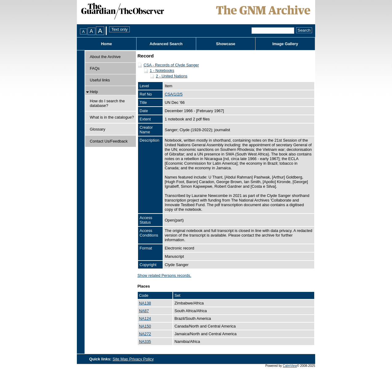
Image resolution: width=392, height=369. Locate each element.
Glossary (97, 129)
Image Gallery (285, 43)
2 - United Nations (171, 76)
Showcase (226, 43)
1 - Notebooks (162, 70)
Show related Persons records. (164, 275)
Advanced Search (165, 43)
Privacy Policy (141, 359)
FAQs (95, 68)
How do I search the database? (107, 103)
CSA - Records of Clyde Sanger (171, 65)
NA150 (145, 326)
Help (94, 91)
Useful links (100, 80)
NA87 (144, 310)
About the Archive (105, 56)
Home (106, 43)
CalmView (290, 365)
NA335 (145, 341)
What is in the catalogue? (112, 117)
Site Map (121, 359)
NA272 (145, 334)
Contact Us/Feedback (109, 141)
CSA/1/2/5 (174, 94)
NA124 (145, 318)
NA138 (145, 303)
